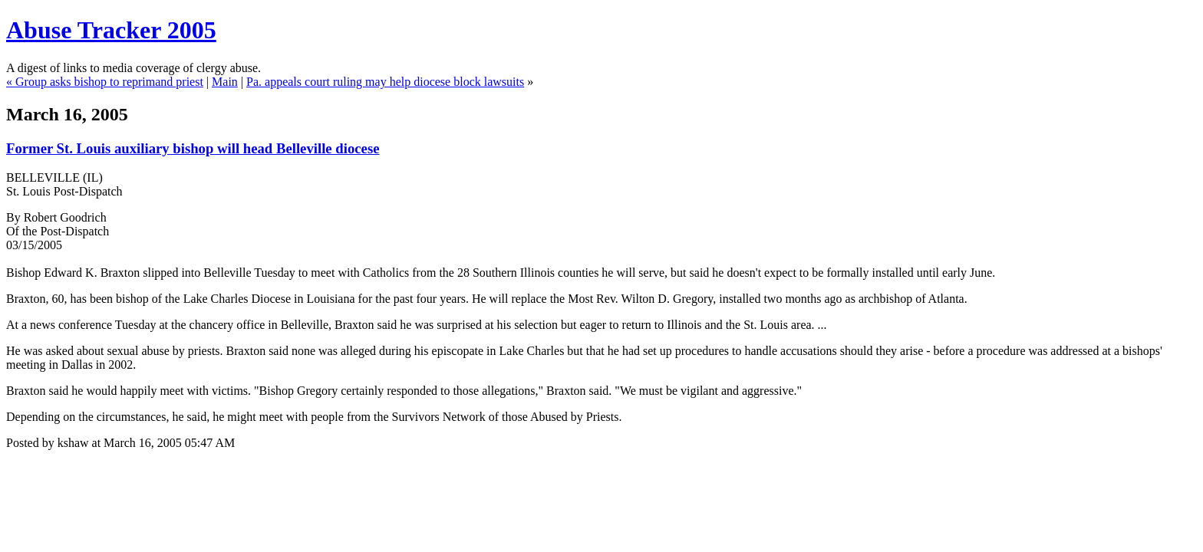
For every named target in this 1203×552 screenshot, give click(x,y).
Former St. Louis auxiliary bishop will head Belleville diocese (192, 148)
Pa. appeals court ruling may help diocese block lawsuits (385, 81)
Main (225, 81)
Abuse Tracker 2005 (111, 30)
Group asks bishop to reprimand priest (109, 81)
